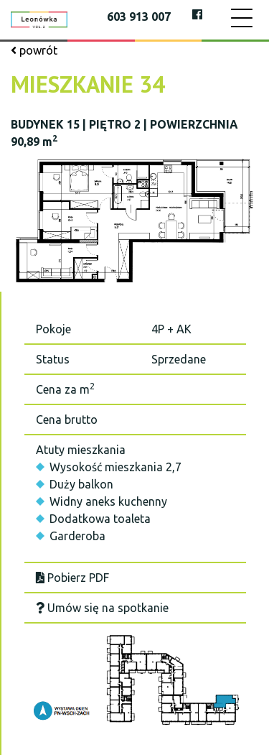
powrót (34, 50)
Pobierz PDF (72, 577)
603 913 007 (139, 16)
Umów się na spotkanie (102, 607)
